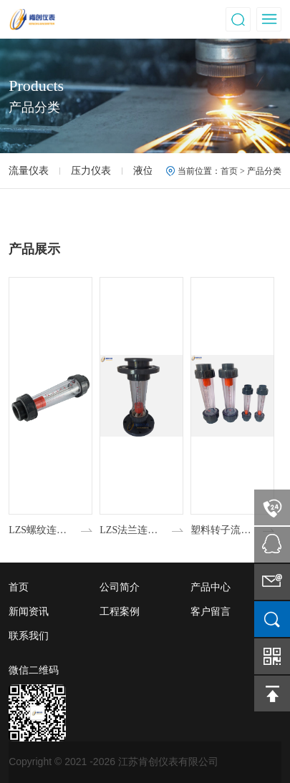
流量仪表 (29, 170)
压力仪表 (91, 170)
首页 (229, 171)
